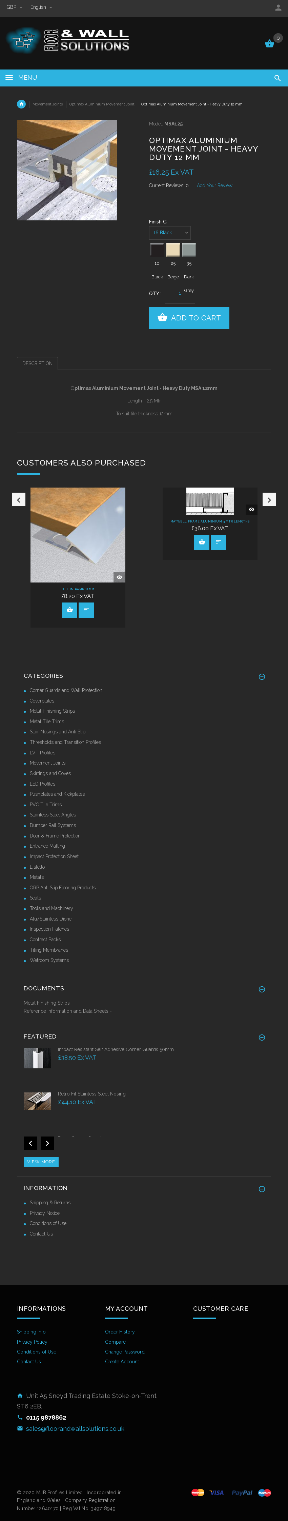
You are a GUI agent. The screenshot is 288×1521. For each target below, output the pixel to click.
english (41, 7)
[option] (78, 557)
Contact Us (41, 1234)
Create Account (122, 1361)
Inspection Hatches (49, 929)
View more (41, 1161)
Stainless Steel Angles (53, 814)
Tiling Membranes (49, 950)
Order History (120, 1332)
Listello (37, 867)
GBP (15, 7)
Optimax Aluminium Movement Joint (102, 104)
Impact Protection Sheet (54, 856)
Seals (35, 898)
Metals (37, 877)
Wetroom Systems (49, 960)
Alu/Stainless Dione (50, 919)
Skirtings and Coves (50, 773)
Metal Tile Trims (47, 721)
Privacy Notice (45, 1213)
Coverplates (42, 701)
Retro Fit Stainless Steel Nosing (92, 1094)
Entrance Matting (47, 846)
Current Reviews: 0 (169, 185)
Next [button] (269, 562)
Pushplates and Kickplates (57, 794)
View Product (69, 609)
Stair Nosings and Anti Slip (57, 731)
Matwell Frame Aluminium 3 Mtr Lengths (210, 521)
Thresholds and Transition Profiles (65, 742)
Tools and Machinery (51, 908)
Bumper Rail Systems (53, 825)
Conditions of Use (48, 1223)
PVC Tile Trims (46, 804)
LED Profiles (42, 784)
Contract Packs (45, 939)
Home (21, 104)
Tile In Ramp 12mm (78, 589)
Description (37, 363)
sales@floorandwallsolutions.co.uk (75, 1428)
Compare (115, 1342)
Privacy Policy (32, 1342)
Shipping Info (31, 1332)
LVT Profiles (42, 752)
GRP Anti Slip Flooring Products (63, 887)
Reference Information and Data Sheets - (68, 1011)
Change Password (125, 1352)
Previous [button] (18, 562)
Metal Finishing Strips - (48, 1003)
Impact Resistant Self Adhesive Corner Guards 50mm (116, 1049)
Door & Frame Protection (55, 835)
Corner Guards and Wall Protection (66, 690)
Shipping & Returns (50, 1202)
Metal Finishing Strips (52, 711)
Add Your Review (214, 185)
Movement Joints (48, 104)
